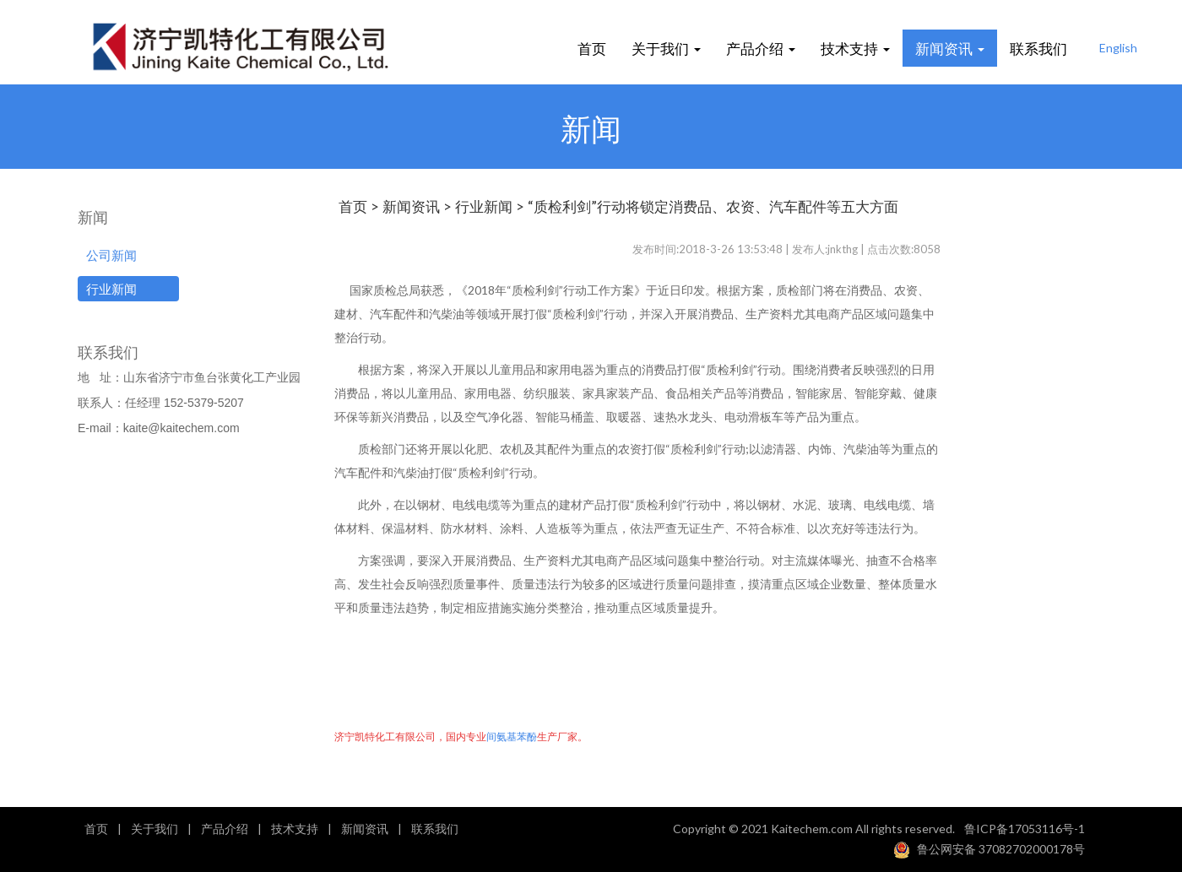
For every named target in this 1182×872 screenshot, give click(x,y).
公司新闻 (111, 255)
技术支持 (855, 47)
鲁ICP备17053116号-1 (1024, 828)
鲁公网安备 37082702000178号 (1001, 848)
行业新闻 (111, 288)
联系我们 (1038, 47)
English (1118, 48)
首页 (591, 47)
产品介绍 (760, 47)
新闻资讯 (949, 47)
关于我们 (666, 47)
